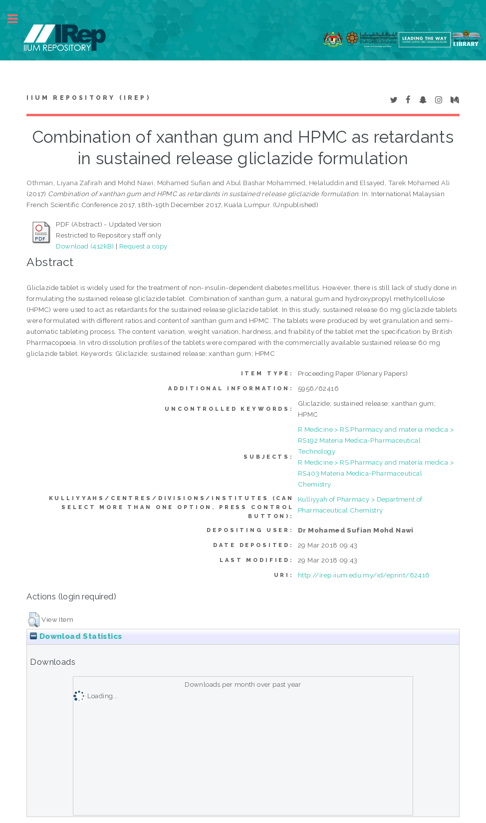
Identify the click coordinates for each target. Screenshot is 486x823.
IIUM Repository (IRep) (88, 97)
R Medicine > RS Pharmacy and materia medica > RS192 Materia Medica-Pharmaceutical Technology (376, 440)
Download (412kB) (85, 246)
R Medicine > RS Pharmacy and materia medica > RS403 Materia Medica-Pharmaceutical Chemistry (376, 473)
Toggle (18, 18)
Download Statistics (76, 636)
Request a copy (143, 246)
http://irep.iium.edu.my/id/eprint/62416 (364, 575)
